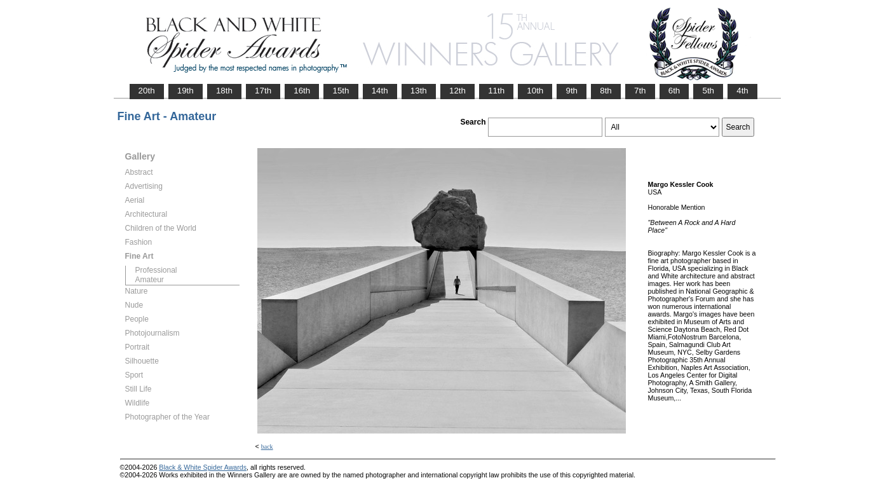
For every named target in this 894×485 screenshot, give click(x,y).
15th (340, 90)
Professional (156, 270)
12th (457, 90)
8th (606, 90)
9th (572, 90)
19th (185, 90)
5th (708, 90)
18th (224, 90)
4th (742, 90)
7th (640, 90)
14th (380, 90)
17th (263, 90)
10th (535, 90)
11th (496, 90)
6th (674, 90)
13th (418, 90)
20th (147, 90)
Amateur (149, 279)
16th (302, 90)
